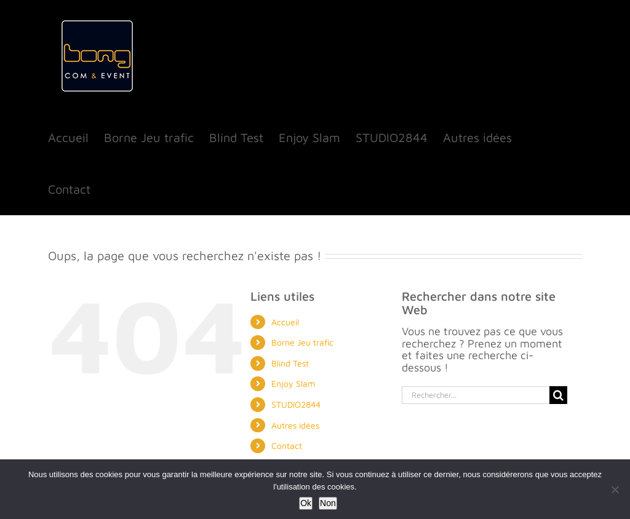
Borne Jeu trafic (302, 342)
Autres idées (295, 425)
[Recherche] (558, 395)
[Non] (614, 489)
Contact (286, 445)
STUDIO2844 (296, 404)
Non (328, 503)
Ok (305, 503)
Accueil (285, 322)
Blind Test (290, 363)
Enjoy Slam (293, 383)
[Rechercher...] (475, 395)
